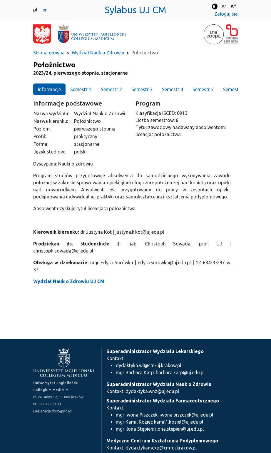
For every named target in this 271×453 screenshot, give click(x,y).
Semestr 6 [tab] (233, 89)
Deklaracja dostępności (52, 411)
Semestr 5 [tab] (203, 89)
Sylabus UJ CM (135, 9)
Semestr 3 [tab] (142, 89)
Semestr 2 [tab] (111, 89)
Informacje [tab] (49, 89)
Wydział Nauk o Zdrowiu (98, 52)
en (45, 9)
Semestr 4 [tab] (172, 89)
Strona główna (49, 52)
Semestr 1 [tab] (80, 89)
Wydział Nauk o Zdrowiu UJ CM (68, 281)
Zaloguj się (226, 13)
